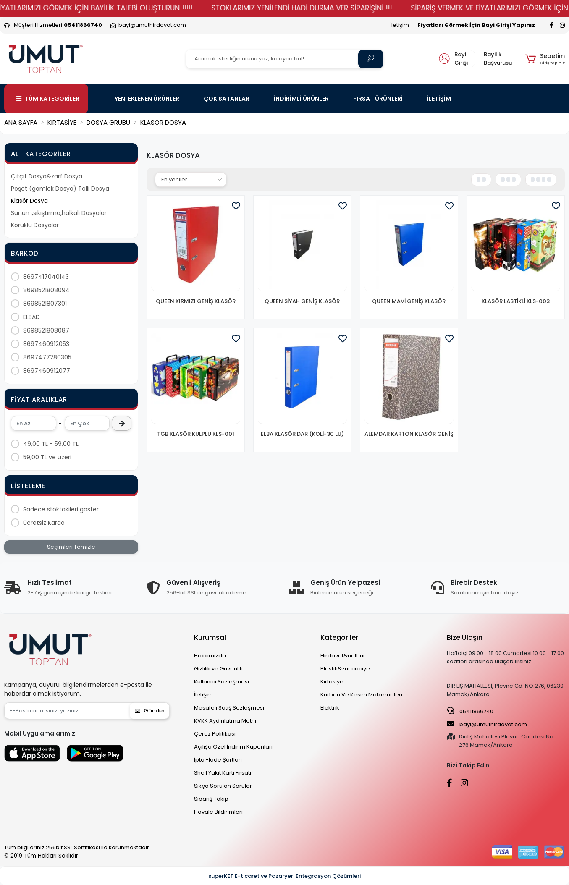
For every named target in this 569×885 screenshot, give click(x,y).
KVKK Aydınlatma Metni (225, 721)
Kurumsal (210, 637)
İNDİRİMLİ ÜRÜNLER (301, 98)
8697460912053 (46, 344)
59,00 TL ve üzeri (47, 457)
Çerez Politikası (215, 734)
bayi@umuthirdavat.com (487, 724)
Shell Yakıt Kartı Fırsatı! (223, 773)
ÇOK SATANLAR (226, 98)
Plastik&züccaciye (345, 669)
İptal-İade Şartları (218, 760)
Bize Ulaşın (464, 637)
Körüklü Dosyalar (35, 225)
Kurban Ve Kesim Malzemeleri (361, 695)
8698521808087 (46, 330)
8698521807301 (45, 303)
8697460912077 (46, 371)
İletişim (399, 25)
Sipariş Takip (211, 799)
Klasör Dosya (29, 200)
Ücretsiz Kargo (44, 522)
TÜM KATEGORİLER (47, 98)
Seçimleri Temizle (71, 547)
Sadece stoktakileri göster (61, 509)
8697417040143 (46, 276)
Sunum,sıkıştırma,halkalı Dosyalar (59, 213)
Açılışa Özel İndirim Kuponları (233, 747)
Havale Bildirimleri (218, 812)
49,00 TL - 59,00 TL (51, 444)
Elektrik (329, 708)
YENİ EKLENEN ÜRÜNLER (147, 98)
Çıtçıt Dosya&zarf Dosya (46, 176)
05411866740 (470, 711)
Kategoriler (339, 637)
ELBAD (31, 317)
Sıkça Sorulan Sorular (223, 786)
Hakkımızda (210, 656)
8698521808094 (46, 290)
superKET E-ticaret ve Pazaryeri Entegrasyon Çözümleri (284, 876)
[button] (545, 59)
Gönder (150, 711)
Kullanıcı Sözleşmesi (221, 682)
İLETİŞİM (439, 98)
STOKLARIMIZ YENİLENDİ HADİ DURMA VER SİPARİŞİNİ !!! (322, 8)
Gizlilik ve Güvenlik (218, 669)
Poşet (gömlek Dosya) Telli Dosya (60, 188)
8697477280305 (47, 357)
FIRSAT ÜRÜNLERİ (378, 98)
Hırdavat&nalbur (342, 656)
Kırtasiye (331, 682)
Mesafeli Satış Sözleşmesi (229, 708)
